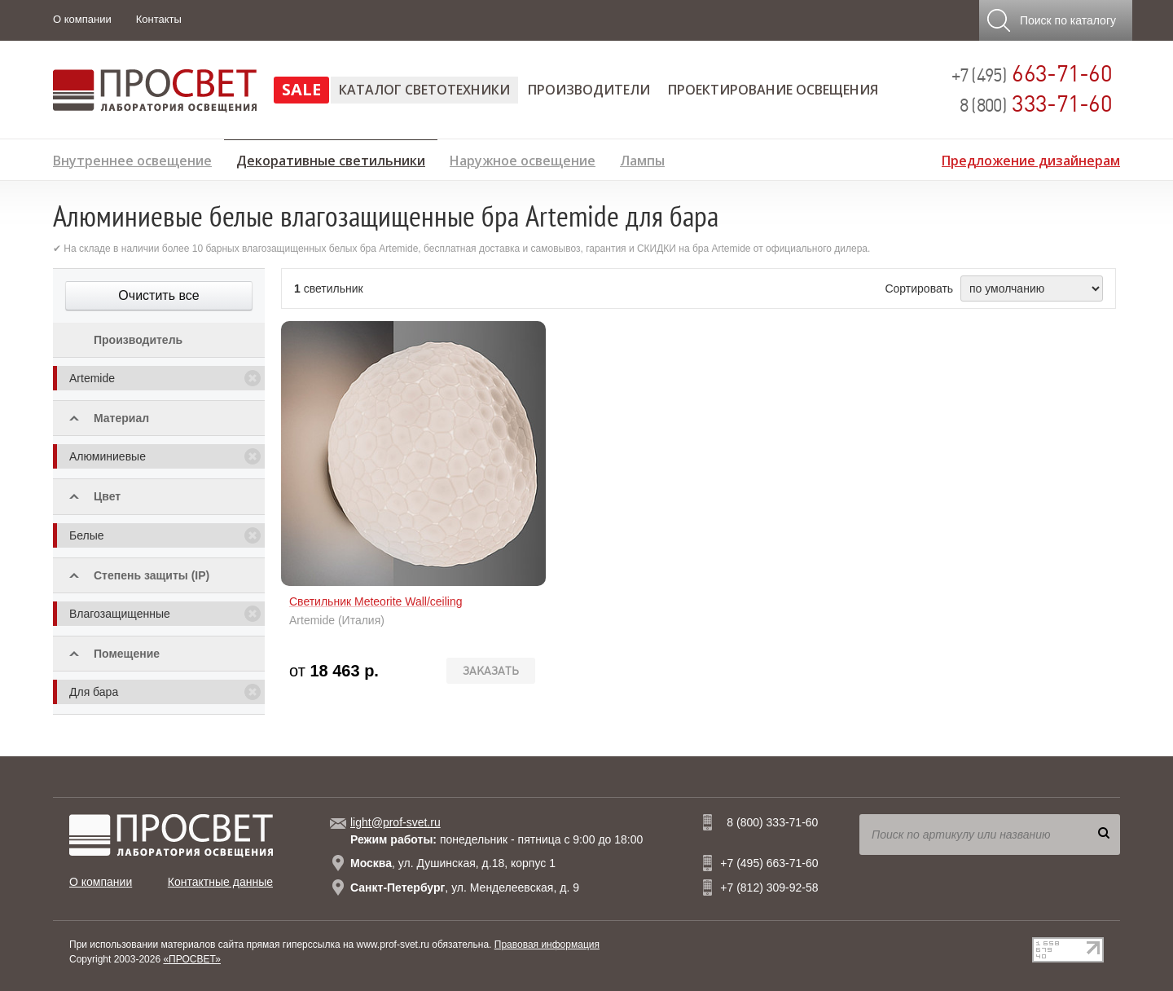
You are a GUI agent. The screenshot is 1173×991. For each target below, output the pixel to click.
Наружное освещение (522, 158)
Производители (589, 90)
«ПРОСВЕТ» (192, 959)
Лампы (642, 158)
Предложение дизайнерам (1031, 158)
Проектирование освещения (773, 90)
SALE (301, 89)
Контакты (159, 19)
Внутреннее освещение (132, 158)
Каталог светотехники (424, 90)
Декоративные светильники (330, 158)
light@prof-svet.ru (395, 822)
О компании (82, 19)
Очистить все (158, 295)
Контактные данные (220, 881)
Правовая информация (547, 944)
